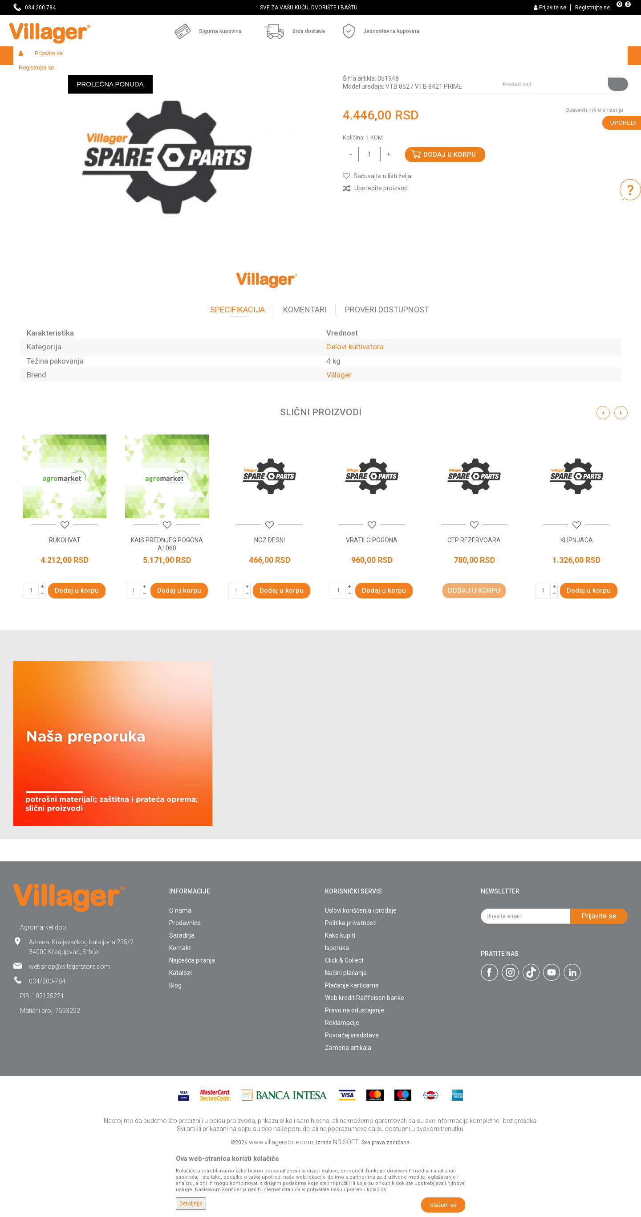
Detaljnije (191, 1204)
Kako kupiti (340, 1000)
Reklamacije (342, 1087)
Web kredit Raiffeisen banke (364, 1062)
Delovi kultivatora (263, 74)
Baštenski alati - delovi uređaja (195, 74)
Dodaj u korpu (449, 220)
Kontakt (180, 1012)
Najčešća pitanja (192, 1025)
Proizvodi (66, 74)
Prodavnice (185, 988)
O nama (180, 975)
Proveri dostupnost (387, 374)
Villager (339, 439)
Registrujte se (592, 7)
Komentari (305, 374)
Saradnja (182, 1000)
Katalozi (180, 1037)
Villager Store (30, 74)
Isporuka (337, 1012)
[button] (562, 55)
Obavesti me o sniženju (594, 175)
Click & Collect (344, 1025)
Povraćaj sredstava (352, 1100)
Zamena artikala (348, 1112)
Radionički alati (130, 74)
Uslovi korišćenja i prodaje (361, 975)
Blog (175, 1050)
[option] (320, 7)
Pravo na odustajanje (354, 1075)
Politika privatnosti (351, 988)
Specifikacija (237, 374)
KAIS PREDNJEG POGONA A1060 (167, 609)
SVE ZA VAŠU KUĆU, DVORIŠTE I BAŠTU (320, 7)
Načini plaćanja (346, 1037)
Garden (94, 74)
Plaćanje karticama (352, 1050)
